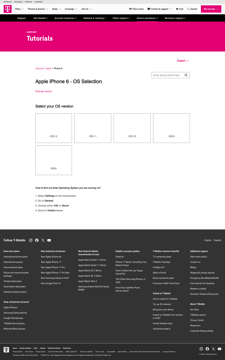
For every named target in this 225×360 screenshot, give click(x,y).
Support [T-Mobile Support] (32, 32)
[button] (41, 18)
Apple (48, 68)
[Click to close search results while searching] (186, 75)
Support (21, 18)
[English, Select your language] (183, 61)
